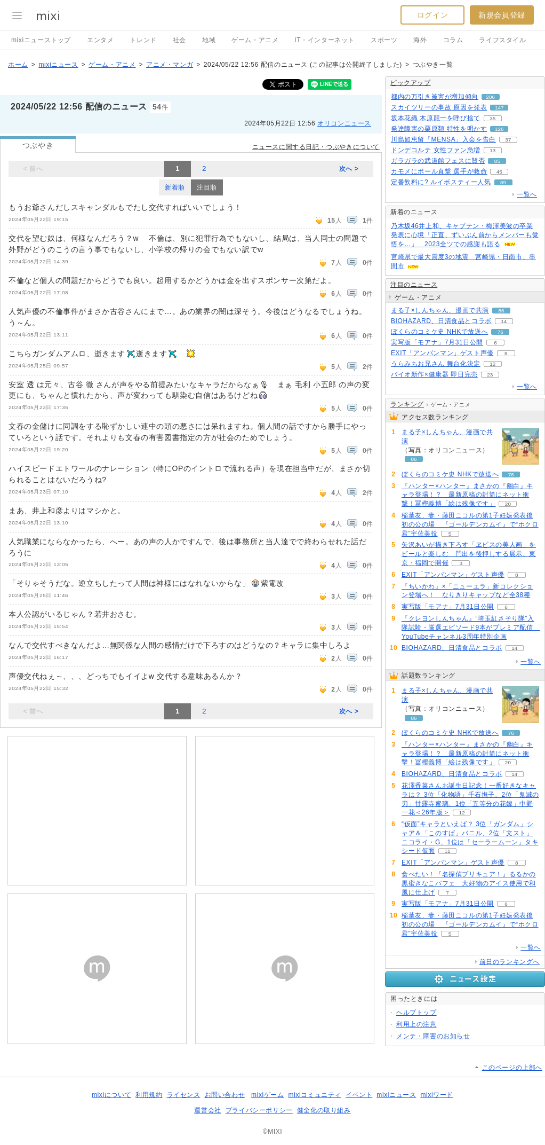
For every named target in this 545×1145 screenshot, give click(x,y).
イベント (359, 1095)
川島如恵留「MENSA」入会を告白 (443, 139)
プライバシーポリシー (259, 1110)
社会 (179, 40)
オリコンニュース (344, 123)
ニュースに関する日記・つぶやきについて (316, 147)
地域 (208, 40)
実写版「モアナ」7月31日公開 (437, 342)
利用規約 (148, 1095)
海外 (420, 40)
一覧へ (527, 194)
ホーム (18, 64)
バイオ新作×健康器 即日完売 (434, 374)
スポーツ (384, 40)
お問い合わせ (225, 1095)
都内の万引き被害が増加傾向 (434, 96)
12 (492, 364)
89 (503, 182)
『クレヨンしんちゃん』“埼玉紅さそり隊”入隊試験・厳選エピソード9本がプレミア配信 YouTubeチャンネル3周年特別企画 (471, 627)
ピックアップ (410, 83)
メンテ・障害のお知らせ (433, 1036)
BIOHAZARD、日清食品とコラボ (441, 321)
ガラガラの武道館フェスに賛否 (438, 160)
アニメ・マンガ (169, 64)
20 (508, 504)
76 (500, 332)
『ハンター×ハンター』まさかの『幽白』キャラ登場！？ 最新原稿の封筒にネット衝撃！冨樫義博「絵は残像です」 (467, 495)
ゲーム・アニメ (254, 40)
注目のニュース (413, 284)
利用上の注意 (416, 1024)
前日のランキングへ (509, 962)
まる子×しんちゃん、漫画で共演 (440, 310)
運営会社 (207, 1110)
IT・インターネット (324, 40)
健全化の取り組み (324, 1110)
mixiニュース (58, 64)
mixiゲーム (267, 1095)
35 (492, 118)
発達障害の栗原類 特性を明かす (439, 128)
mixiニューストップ (41, 40)
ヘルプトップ (416, 1012)
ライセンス (184, 1095)
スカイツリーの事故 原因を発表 (439, 107)
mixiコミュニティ (314, 1095)
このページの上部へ (512, 1067)
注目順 (207, 187)
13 (492, 150)
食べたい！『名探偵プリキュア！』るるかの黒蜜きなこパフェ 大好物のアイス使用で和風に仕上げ (469, 883)
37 (508, 140)
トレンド (143, 40)
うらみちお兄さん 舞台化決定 (435, 363)
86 (501, 310)
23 (490, 375)
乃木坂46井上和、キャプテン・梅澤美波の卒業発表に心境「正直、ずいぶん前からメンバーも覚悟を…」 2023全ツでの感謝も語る (465, 235)
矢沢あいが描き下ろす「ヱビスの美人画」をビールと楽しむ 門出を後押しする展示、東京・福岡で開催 (469, 554)
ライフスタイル (502, 40)
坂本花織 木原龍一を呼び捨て (435, 118)
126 (499, 129)
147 (499, 108)
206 (490, 97)
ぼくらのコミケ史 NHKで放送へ (439, 331)
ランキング (407, 404)
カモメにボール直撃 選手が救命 (439, 171)
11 (447, 851)
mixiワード (436, 1095)
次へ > (349, 168)
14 (504, 321)
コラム (453, 40)
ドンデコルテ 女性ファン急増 (435, 150)
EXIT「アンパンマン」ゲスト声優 (442, 353)
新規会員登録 (501, 15)
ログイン (432, 15)
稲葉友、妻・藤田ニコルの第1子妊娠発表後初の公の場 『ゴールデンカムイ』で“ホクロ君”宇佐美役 (470, 524)
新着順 (175, 187)
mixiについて (111, 1095)
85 (497, 161)
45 (499, 172)
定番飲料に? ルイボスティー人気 (441, 182)
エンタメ (100, 40)
